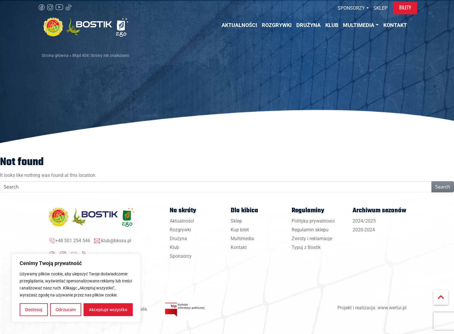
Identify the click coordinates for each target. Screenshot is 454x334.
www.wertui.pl (392, 308)
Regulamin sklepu (310, 230)
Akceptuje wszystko (108, 309)
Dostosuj (33, 309)
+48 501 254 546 (72, 240)
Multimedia (242, 238)
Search (442, 187)
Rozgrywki (180, 230)
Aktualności (182, 221)
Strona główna (55, 55)
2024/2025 (364, 221)
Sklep (236, 221)
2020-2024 (364, 230)
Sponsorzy (181, 256)
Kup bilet (240, 230)
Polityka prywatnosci (313, 221)
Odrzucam (65, 309)
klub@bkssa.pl (116, 240)
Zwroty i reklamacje (312, 238)
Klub (174, 247)
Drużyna (178, 238)
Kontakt (239, 247)
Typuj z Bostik (306, 247)
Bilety (405, 8)
